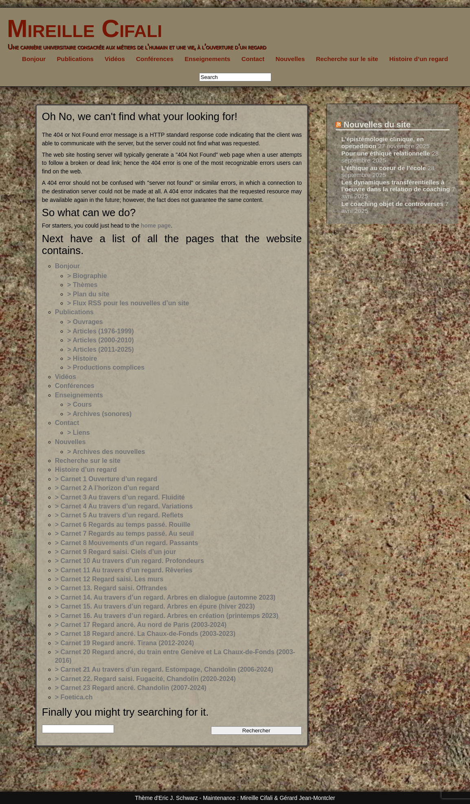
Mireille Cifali (81, 28)
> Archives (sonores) (99, 413)
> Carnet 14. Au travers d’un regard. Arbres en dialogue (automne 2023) (165, 597)
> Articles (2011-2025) (100, 349)
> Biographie (87, 275)
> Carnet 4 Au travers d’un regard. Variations (124, 506)
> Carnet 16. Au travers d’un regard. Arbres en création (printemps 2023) (167, 615)
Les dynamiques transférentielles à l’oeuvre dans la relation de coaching (395, 186)
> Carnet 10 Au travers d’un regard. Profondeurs (129, 560)
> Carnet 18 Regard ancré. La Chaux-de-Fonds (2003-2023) (145, 633)
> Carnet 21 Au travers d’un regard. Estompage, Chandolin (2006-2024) (164, 669)
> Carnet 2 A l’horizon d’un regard (107, 487)
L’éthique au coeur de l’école (383, 167)
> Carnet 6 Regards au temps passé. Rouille (123, 524)
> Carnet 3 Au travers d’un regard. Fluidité (120, 497)
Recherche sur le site (347, 58)
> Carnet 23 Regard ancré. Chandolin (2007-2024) (130, 687)
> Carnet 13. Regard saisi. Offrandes (111, 588)
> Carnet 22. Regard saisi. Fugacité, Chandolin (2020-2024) (145, 678)
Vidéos (115, 58)
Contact (253, 58)
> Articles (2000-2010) (100, 340)
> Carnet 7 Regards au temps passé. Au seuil (124, 533)
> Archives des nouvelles (106, 451)
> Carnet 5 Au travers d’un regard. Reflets (119, 515)
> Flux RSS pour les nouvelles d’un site (128, 303)
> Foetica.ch (74, 697)
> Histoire (82, 358)
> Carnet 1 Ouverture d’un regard (106, 478)
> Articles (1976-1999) (100, 331)
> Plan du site (88, 294)
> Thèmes (82, 284)
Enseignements (207, 58)
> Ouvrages (85, 321)
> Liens (78, 432)
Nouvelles (290, 58)
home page (156, 225)
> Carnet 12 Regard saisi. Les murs (109, 579)
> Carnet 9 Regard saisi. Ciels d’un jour (115, 551)
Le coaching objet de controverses (392, 203)
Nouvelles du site (377, 124)
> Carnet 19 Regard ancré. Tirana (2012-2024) (124, 643)
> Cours (79, 404)
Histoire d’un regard (418, 58)
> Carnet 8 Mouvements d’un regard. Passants (126, 542)
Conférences (155, 58)
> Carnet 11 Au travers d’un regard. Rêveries (124, 570)
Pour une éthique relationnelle (385, 153)
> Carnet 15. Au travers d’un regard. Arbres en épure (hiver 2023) (155, 606)
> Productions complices (106, 367)
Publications (75, 58)
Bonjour (34, 58)
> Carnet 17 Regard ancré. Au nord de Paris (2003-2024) (140, 624)
